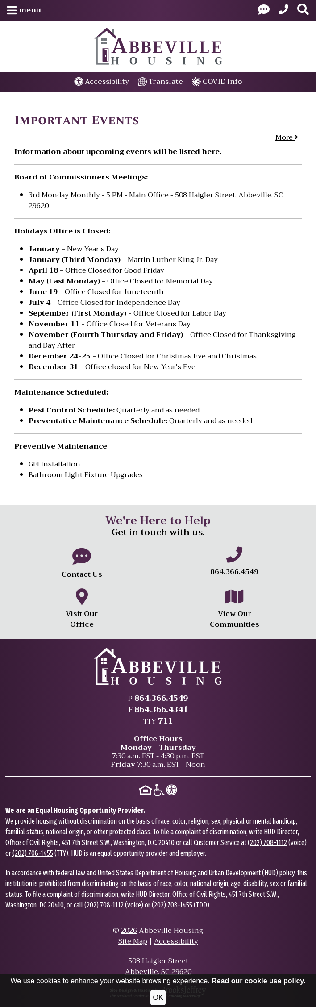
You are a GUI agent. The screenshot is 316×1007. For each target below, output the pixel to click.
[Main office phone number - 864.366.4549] (234, 562)
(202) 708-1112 (267, 842)
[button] (24, 10)
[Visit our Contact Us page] (264, 10)
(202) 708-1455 (32, 853)
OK (158, 997)
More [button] (286, 137)
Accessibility (176, 941)
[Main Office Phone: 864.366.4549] (283, 10)
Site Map (132, 941)
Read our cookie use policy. (258, 981)
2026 (129, 930)
